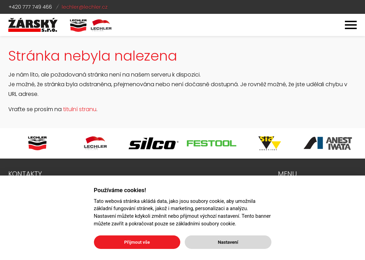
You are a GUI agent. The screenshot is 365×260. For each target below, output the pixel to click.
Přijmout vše (137, 242)
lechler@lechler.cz (84, 6)
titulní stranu (79, 109)
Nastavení (228, 242)
